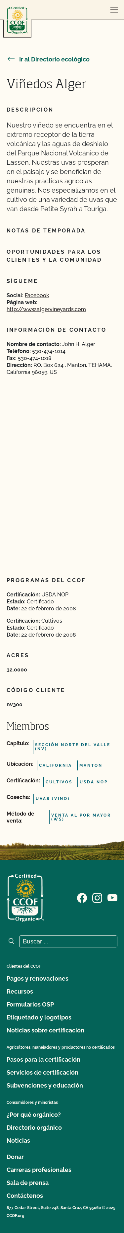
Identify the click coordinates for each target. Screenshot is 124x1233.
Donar (15, 1156)
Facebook (37, 295)
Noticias (18, 1140)
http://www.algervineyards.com (46, 309)
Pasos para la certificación (43, 1059)
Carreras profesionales (39, 1169)
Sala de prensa (28, 1182)
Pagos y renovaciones (37, 978)
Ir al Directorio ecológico (48, 59)
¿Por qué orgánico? (34, 1114)
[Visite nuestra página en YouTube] (112, 897)
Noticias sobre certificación (45, 1030)
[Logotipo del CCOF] (17, 20)
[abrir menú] (114, 10)
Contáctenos (25, 1195)
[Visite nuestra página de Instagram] (97, 897)
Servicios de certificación (42, 1072)
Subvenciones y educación (45, 1085)
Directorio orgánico (34, 1127)
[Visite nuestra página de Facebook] (82, 897)
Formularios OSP (30, 1004)
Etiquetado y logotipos (39, 1017)
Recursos (20, 991)
